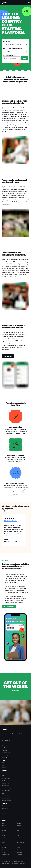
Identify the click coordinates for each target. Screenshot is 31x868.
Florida (3, 835)
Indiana (3, 842)
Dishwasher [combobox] (7, 51)
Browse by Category (6, 788)
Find (24, 58)
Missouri (19, 825)
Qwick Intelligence (6, 752)
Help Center (4, 813)
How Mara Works (9, 606)
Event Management (6, 755)
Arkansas (4, 825)
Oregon (18, 837)
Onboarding (4, 750)
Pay (2, 745)
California (4, 828)
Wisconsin (19, 854)
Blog (3, 805)
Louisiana (4, 847)
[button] (15, 578)
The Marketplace (6, 740)
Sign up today (8, 356)
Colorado (4, 830)
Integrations (4, 757)
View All (3, 780)
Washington (19, 852)
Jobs (3, 743)
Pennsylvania (20, 840)
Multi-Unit (4, 765)
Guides (3, 810)
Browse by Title (5, 783)
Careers (3, 775)
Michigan (19, 823)
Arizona (3, 823)
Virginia (18, 849)
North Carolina (20, 832)
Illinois (3, 840)
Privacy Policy (5, 863)
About (3, 773)
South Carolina (20, 842)
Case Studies (5, 808)
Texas (18, 847)
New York (19, 830)
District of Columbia (6, 832)
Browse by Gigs (5, 795)
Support (22, 863)
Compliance (4, 747)
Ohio (18, 835)
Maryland (4, 852)
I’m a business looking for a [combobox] (12, 44)
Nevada (18, 828)
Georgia (3, 837)
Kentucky (4, 845)
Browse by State (5, 785)
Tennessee (19, 845)
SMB (3, 762)
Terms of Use (14, 863)
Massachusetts (5, 854)
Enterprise (4, 767)
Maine (3, 849)
